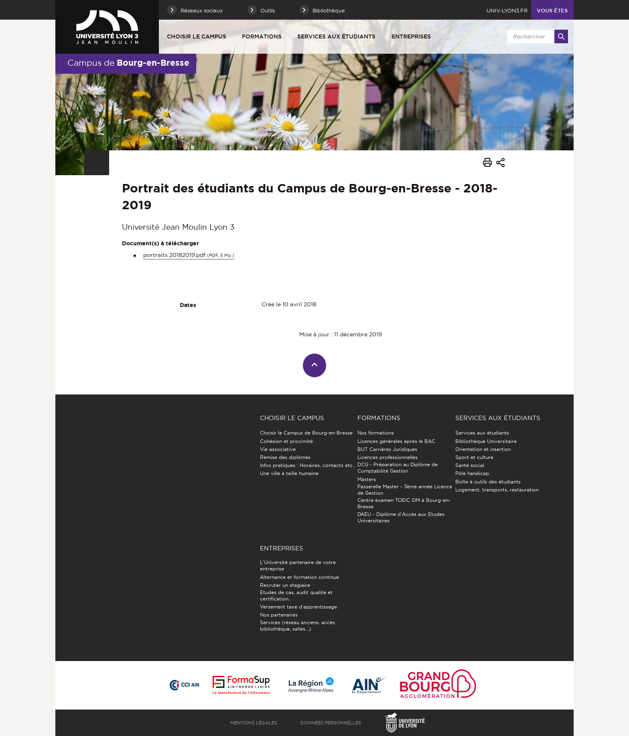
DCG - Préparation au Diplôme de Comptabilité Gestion (397, 467)
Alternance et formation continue (299, 577)
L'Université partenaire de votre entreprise (298, 565)
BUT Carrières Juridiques (387, 449)
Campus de (128, 62)
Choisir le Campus (196, 36)
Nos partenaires (279, 614)
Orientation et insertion (483, 449)
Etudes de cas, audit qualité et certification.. (296, 595)
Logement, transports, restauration (497, 489)
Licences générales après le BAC (396, 441)
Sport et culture (474, 457)
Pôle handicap (472, 473)
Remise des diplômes (285, 457)
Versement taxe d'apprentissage (298, 606)
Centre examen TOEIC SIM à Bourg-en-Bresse (403, 503)
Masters (366, 479)
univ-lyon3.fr (507, 10)
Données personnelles (330, 722)
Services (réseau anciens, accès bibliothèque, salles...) (297, 625)
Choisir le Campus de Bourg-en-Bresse (306, 432)
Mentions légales (253, 722)
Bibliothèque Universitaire (486, 441)
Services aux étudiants (336, 36)
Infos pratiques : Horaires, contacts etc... (308, 465)
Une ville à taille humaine (289, 473)
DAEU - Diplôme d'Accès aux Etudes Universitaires (400, 517)
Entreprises (411, 36)
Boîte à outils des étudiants (488, 481)
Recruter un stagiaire (285, 585)
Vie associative (278, 449)
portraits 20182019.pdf (188, 255)
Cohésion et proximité (286, 441)
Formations (262, 36)
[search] (536, 36)
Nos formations (375, 432)
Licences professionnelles (387, 457)
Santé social (469, 465)
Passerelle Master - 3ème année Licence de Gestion (404, 489)
